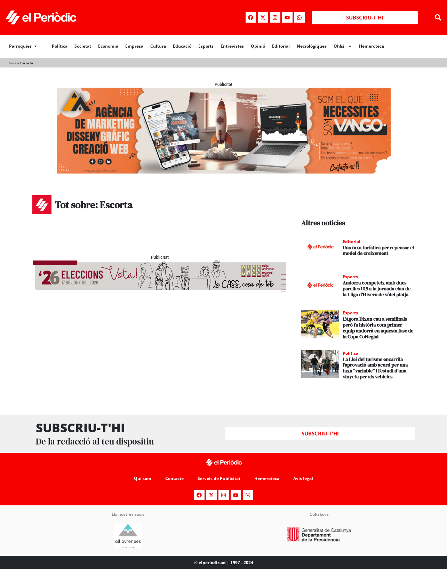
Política (59, 46)
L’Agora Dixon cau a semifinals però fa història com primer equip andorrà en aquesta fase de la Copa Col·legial (378, 327)
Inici (12, 63)
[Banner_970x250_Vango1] (224, 171)
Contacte (174, 478)
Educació (182, 46)
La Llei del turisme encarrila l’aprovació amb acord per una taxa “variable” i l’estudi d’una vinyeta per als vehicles (375, 368)
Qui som (142, 478)
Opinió (258, 46)
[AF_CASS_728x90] (159, 290)
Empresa (134, 46)
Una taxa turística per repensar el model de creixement (378, 250)
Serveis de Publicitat (219, 478)
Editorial (281, 46)
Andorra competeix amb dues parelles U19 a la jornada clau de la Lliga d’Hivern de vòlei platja (376, 288)
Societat (82, 46)
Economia (108, 46)
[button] (438, 17)
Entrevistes (232, 46)
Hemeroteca (371, 46)
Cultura (158, 46)
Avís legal (303, 478)
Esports (206, 46)
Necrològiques (312, 46)
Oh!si (343, 46)
